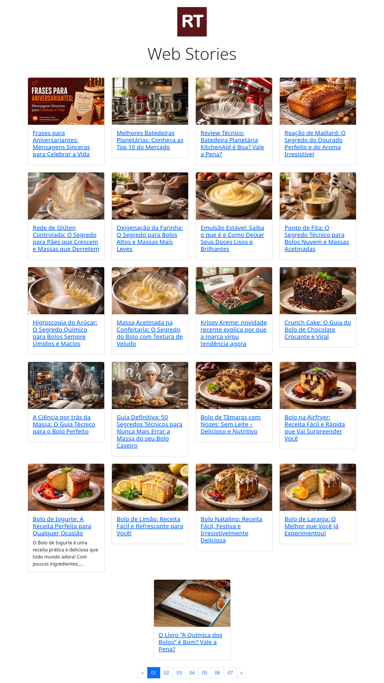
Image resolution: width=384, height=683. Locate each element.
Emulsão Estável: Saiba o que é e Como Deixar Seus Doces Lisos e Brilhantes (232, 238)
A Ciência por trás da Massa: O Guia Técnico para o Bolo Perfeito (64, 424)
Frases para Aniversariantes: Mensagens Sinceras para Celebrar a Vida (61, 143)
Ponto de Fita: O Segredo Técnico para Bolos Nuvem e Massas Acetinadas (316, 238)
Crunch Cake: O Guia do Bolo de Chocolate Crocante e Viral (317, 329)
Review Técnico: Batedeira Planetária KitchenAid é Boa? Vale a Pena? (232, 143)
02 (166, 672)
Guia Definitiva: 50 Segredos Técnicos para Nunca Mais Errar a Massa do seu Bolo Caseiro (149, 431)
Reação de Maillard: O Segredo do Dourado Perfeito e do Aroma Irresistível (315, 143)
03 (179, 672)
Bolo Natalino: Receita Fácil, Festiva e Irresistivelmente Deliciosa (231, 529)
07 (230, 672)
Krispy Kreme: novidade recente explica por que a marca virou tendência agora (234, 333)
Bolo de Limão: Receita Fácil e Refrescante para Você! (150, 526)
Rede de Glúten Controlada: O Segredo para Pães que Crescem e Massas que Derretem (66, 238)
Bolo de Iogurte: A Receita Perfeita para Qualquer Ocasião (62, 526)
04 (192, 672)
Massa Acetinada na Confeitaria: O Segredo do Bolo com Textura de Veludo (150, 333)
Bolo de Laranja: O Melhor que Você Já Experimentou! (311, 526)
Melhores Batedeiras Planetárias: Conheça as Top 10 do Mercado (150, 140)
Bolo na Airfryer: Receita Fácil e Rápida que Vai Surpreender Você (314, 427)
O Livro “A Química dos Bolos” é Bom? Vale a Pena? (190, 642)
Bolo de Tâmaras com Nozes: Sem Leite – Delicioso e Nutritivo (231, 424)
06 (217, 672)
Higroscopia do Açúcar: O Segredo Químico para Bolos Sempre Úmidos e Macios (65, 333)
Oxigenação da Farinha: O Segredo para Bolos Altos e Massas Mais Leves (150, 238)
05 (204, 672)
